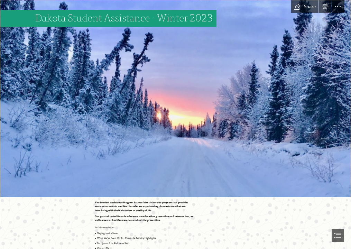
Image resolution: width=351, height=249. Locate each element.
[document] (175, 124)
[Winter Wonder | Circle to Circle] (175, 98)
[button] (304, 6)
